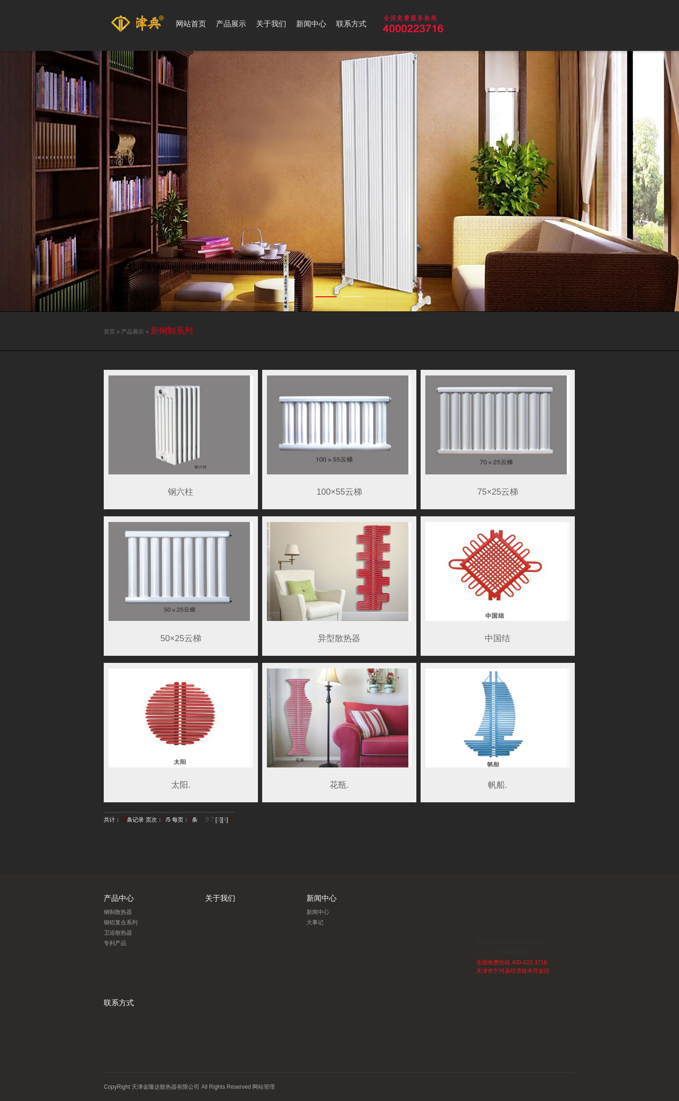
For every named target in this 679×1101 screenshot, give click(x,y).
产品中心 (119, 898)
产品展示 (231, 24)
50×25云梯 (180, 638)
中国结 (497, 638)
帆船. (497, 785)
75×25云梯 (497, 492)
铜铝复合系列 (121, 922)
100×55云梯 (339, 492)
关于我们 (271, 24)
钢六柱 (180, 492)
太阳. (180, 785)
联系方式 (351, 24)
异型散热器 (339, 638)
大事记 (314, 922)
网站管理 (263, 1087)
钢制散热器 (118, 912)
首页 (109, 331)
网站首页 (191, 24)
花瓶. (339, 785)
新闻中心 (311, 24)
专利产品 (115, 943)
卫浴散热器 (118, 933)
